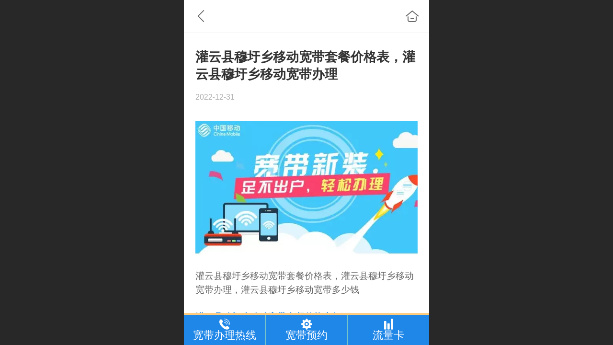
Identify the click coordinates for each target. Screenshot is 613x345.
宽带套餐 (286, 276)
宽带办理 (213, 290)
